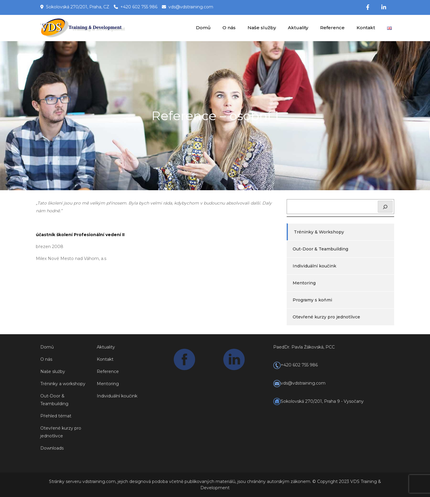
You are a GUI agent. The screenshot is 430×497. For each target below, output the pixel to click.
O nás (229, 27)
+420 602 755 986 (138, 7)
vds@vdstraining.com (190, 7)
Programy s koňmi (312, 300)
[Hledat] (385, 207)
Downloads (52, 448)
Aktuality (298, 27)
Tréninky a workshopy (62, 383)
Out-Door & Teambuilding (320, 249)
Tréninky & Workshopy (319, 232)
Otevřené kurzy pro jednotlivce (326, 317)
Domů (203, 27)
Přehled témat (55, 416)
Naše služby (262, 27)
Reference (332, 27)
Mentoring (304, 283)
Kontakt (366, 27)
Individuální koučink (314, 266)
